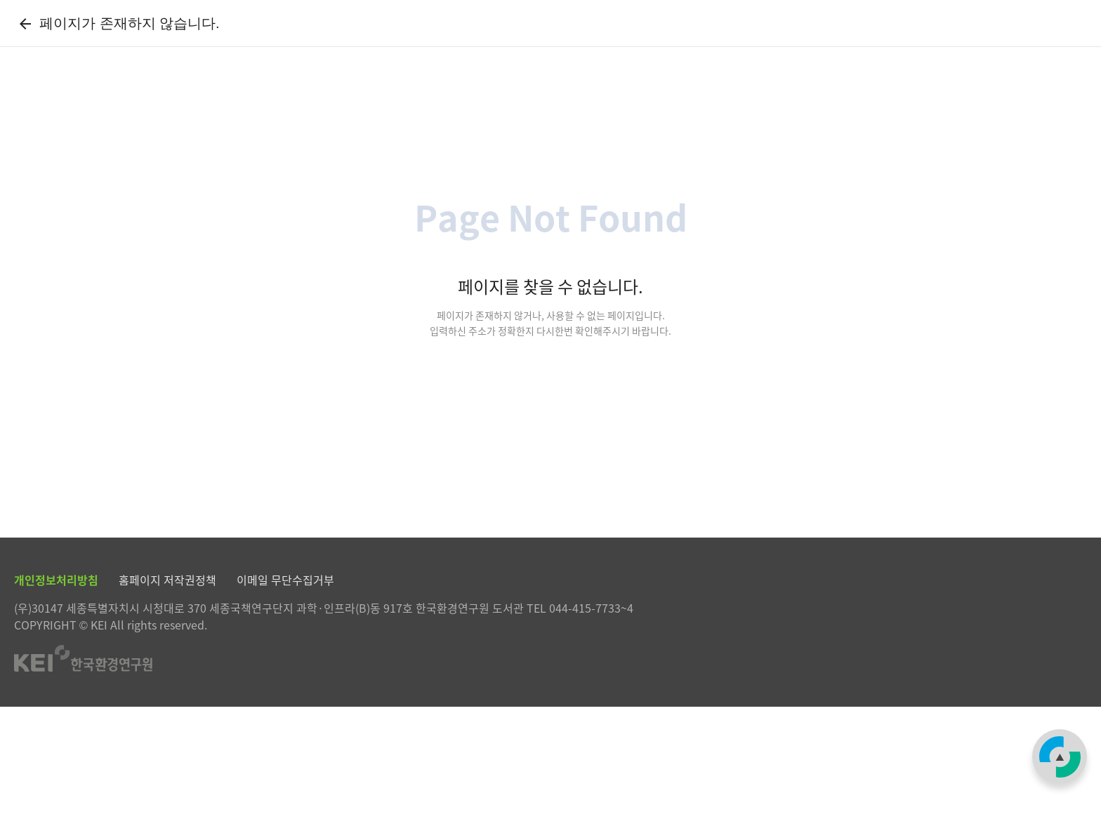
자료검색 (319, 38)
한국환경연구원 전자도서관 (129, 38)
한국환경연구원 (1052, 39)
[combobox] (922, 175)
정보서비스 (640, 38)
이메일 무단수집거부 (285, 692)
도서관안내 (745, 38)
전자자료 (424, 38)
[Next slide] (109, 101)
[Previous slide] (63, 101)
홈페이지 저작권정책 (167, 692)
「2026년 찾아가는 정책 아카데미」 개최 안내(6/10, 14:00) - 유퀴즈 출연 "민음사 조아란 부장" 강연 (418, 101)
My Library (852, 38)
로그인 (976, 39)
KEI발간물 (533, 38)
